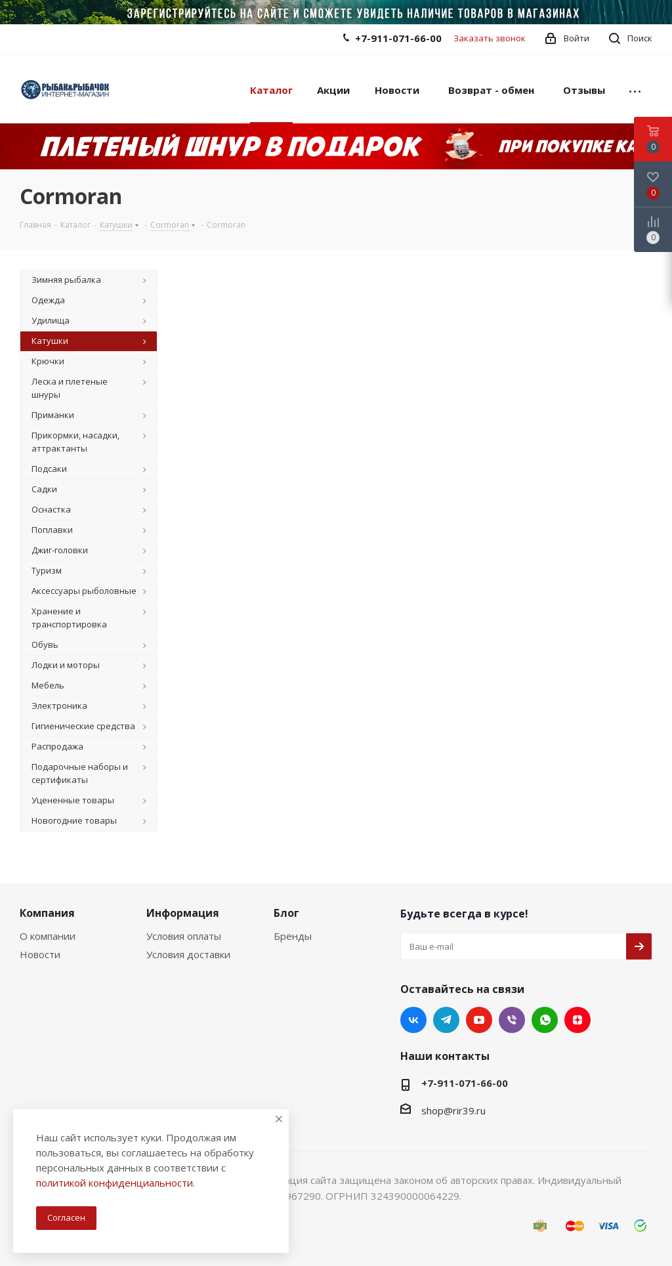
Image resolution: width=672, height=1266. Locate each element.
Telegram (446, 1020)
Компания (47, 913)
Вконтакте (413, 1020)
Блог (286, 913)
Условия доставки (188, 954)
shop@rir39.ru (453, 1110)
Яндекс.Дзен (577, 1020)
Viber (512, 1020)
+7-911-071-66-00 (398, 38)
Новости (40, 954)
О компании (47, 935)
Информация (182, 913)
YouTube (479, 1020)
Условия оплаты (183, 935)
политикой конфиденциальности (114, 1182)
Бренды (293, 935)
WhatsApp (545, 1020)
